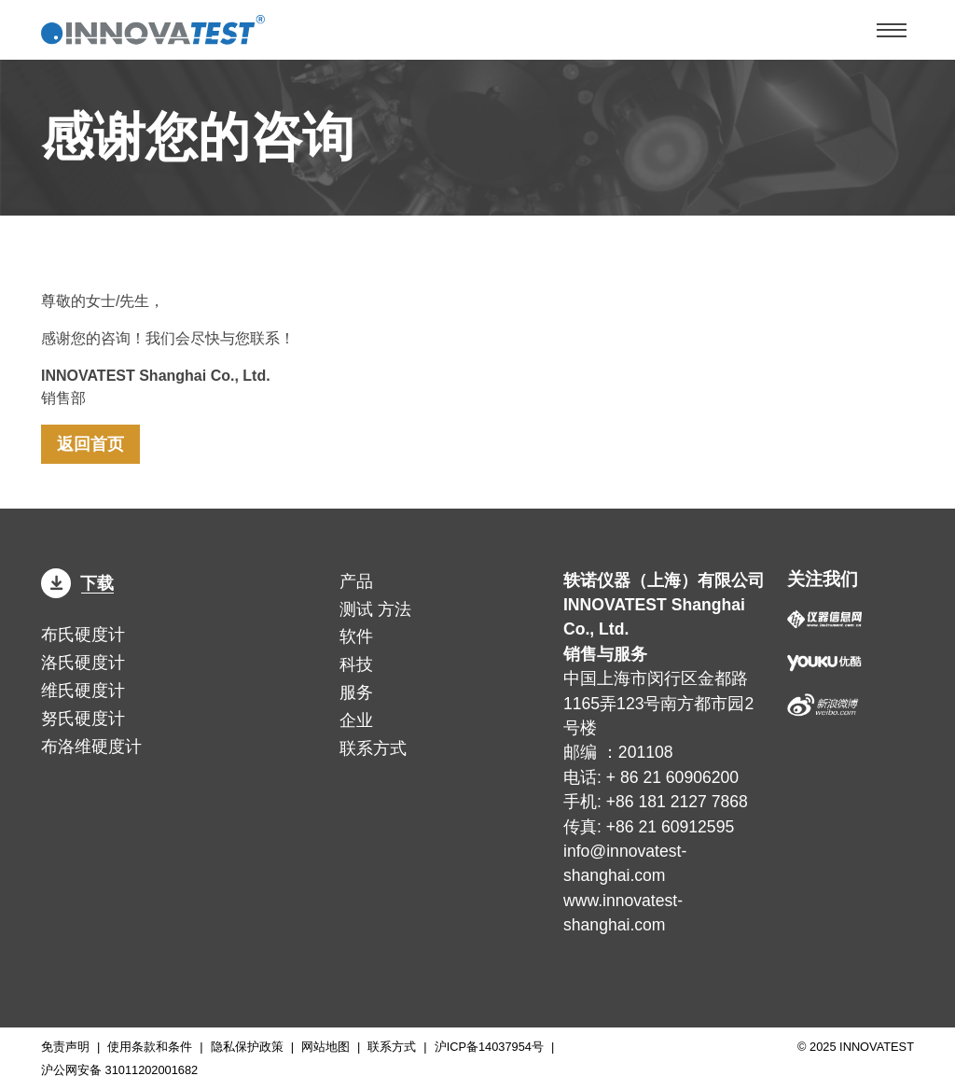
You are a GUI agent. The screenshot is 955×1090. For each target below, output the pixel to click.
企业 (356, 720)
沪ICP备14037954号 (489, 1047)
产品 (356, 581)
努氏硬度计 (83, 718)
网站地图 (325, 1047)
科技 (356, 664)
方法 (375, 609)
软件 (356, 636)
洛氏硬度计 (83, 662)
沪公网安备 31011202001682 (119, 1070)
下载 (77, 583)
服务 (356, 692)
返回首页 (90, 444)
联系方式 (373, 748)
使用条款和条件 (149, 1047)
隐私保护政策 (247, 1047)
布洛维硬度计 (91, 746)
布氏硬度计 (83, 634)
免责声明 (65, 1047)
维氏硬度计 (83, 690)
